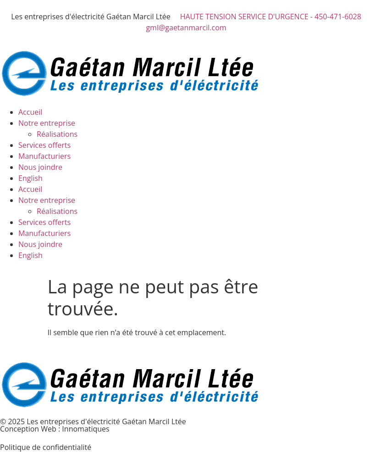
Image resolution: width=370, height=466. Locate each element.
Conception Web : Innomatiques (55, 429)
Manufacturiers (44, 156)
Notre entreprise (46, 123)
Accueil (30, 112)
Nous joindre (40, 167)
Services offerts (44, 145)
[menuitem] (194, 178)
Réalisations (57, 134)
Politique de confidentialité (45, 447)
